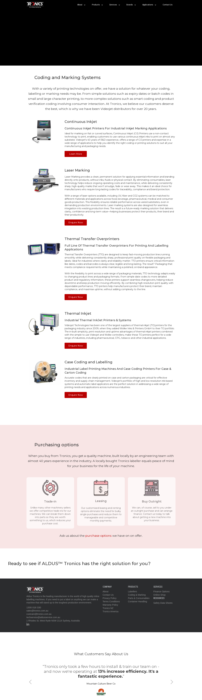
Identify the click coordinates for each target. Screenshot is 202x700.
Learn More (75, 154)
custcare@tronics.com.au (39, 614)
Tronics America (111, 611)
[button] (81, 5)
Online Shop (159, 595)
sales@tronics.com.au (37, 610)
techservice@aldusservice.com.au (43, 617)
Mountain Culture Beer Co (101, 683)
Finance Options (161, 591)
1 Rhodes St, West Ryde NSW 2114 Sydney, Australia (53, 620)
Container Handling (137, 601)
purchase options (98, 536)
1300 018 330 (33, 607)
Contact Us (167, 5)
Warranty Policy (110, 605)
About (106, 591)
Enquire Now (75, 222)
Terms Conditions (111, 601)
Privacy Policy (109, 598)
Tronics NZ (108, 608)
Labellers (132, 591)
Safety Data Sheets (163, 603)
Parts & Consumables (138, 598)
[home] (35, 5)
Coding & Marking (137, 595)
